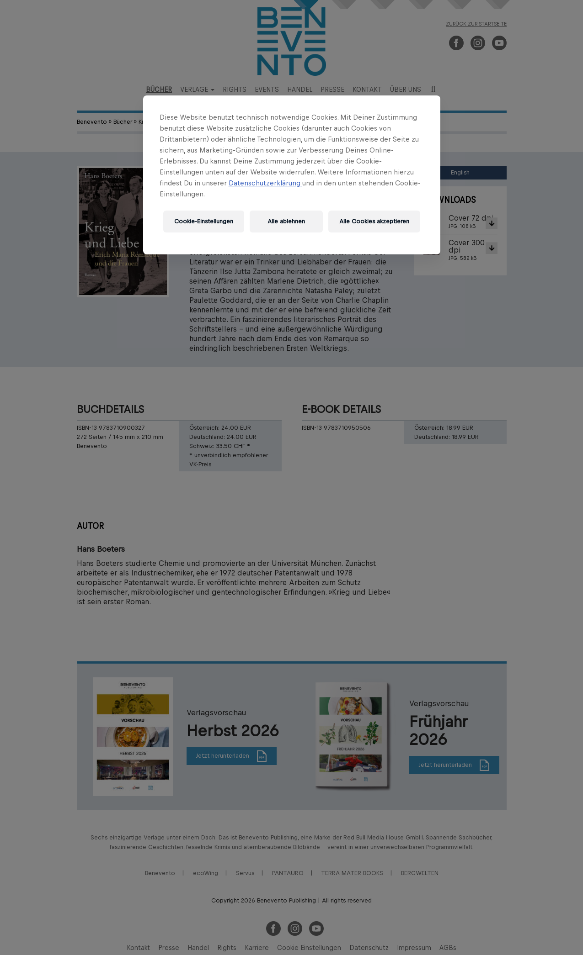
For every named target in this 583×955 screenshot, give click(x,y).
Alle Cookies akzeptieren (374, 221)
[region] (291, 174)
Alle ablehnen (286, 221)
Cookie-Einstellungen (203, 221)
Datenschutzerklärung (265, 183)
